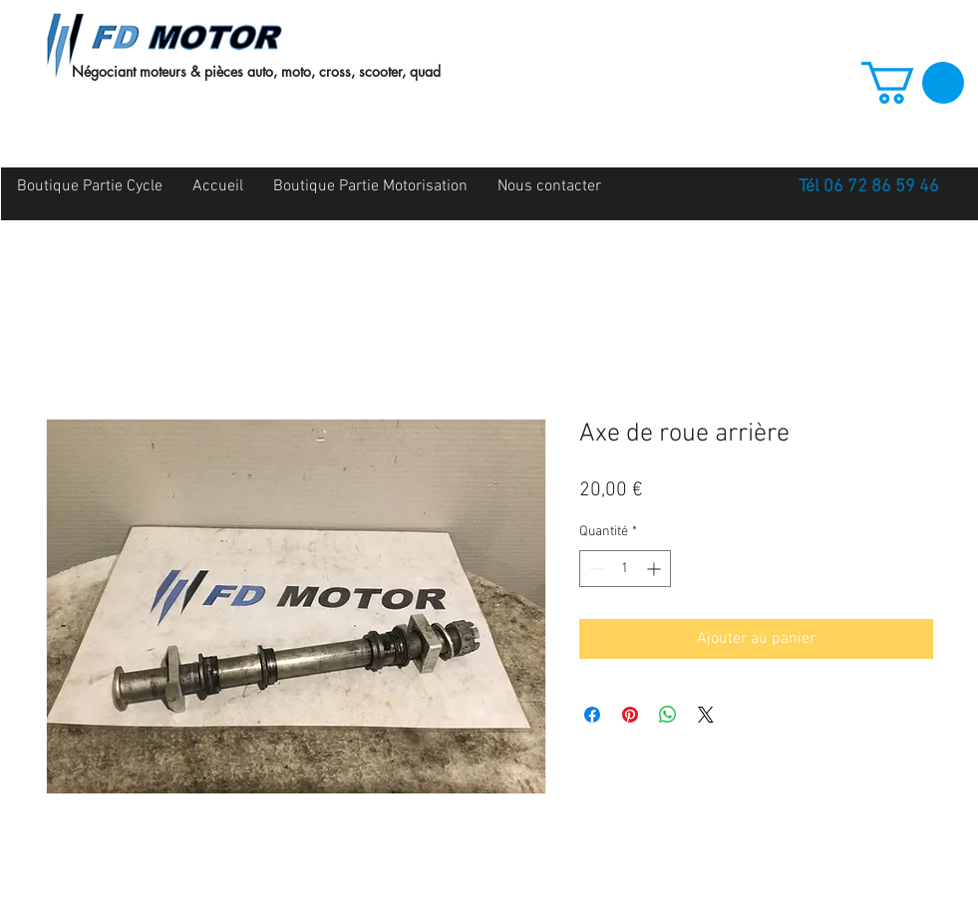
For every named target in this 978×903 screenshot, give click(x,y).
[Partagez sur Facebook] (592, 715)
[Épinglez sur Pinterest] (630, 715)
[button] (912, 83)
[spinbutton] (625, 568)
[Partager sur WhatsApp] (668, 715)
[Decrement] (594, 568)
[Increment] (655, 568)
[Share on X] (706, 715)
